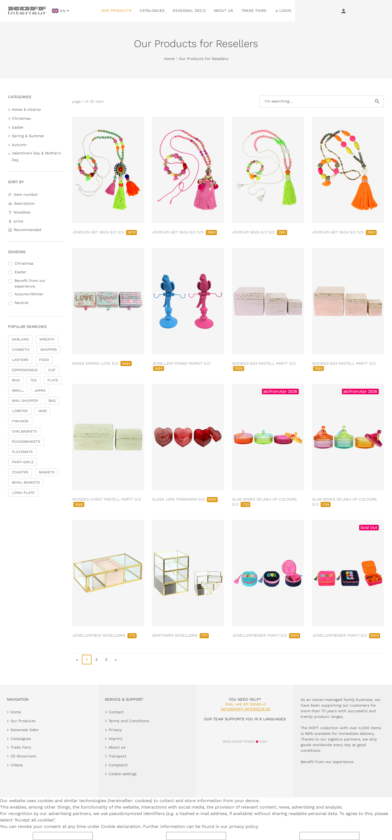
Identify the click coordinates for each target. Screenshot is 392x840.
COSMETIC (21, 350)
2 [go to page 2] (96, 659)
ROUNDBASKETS (26, 442)
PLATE (52, 380)
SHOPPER (48, 350)
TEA (33, 380)
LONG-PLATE (23, 493)
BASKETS (46, 472)
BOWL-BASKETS (26, 482)
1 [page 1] (87, 659)
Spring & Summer (28, 136)
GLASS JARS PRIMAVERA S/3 (185, 499)
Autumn (19, 145)
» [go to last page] (116, 659)
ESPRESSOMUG (25, 370)
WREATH (46, 339)
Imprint (115, 738)
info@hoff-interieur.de (245, 709)
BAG (51, 401)
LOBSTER (20, 411)
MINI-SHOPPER (25, 401)
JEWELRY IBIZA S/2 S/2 (259, 232)
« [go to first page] (77, 659)
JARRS (40, 390)
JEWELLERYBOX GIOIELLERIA (104, 635)
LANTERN (20, 360)
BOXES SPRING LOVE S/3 (102, 363)
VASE (42, 411)
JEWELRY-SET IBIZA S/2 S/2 (104, 232)
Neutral (21, 302)
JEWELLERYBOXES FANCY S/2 (266, 635)
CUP (51, 370)
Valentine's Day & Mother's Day (36, 156)
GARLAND (20, 339)
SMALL (18, 390)
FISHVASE (20, 421)
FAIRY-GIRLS (22, 462)
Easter (18, 127)
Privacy (115, 730)
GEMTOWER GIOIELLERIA (180, 635)
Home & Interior (26, 109)
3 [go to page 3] (106, 659)
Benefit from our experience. (30, 283)
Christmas (21, 118)
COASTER (20, 472)
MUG (16, 380)
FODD (44, 360)
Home (169, 58)
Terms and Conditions (129, 721)
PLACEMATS (22, 452)
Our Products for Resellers (203, 58)
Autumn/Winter (29, 294)
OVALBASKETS (24, 431)
